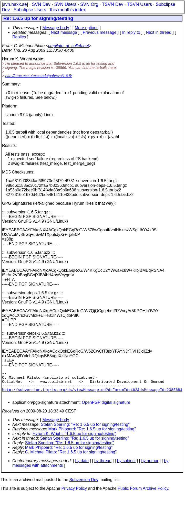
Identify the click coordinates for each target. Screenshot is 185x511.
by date (81, 467)
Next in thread (158, 32)
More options (87, 28)
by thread (102, 467)
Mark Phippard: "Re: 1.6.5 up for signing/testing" (92, 435)
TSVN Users (139, 4)
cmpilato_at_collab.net (68, 46)
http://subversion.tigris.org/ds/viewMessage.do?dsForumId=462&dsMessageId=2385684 (92, 394)
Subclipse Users (30, 9)
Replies (19, 37)
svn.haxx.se (15, 4)
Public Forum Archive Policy (143, 494)
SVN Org (89, 4)
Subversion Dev (83, 486)
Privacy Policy (74, 494)
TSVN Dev (112, 4)
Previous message (100, 32)
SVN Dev (41, 4)
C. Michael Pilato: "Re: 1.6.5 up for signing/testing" (71, 458)
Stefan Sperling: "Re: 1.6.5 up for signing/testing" (85, 430)
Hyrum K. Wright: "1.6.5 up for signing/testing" (74, 440)
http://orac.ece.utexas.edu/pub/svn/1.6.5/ (38, 76)
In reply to (131, 32)
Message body (55, 28)
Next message (64, 32)
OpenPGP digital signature (106, 408)
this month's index (68, 9)
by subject (126, 467)
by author (149, 467)
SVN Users (65, 4)
